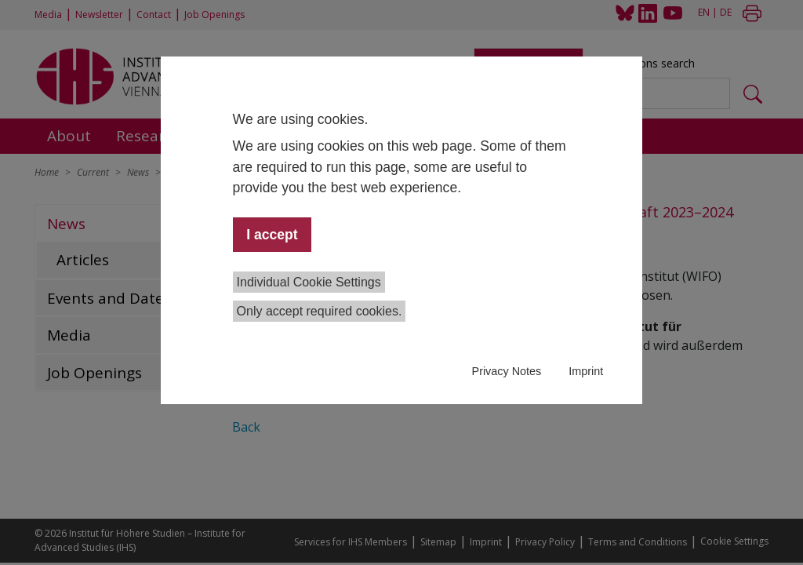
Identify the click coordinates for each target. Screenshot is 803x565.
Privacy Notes (507, 371)
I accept (272, 234)
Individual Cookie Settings (309, 282)
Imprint (586, 371)
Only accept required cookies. (319, 311)
